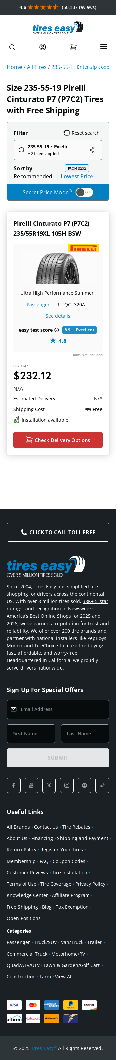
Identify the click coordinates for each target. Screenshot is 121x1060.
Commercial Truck (27, 954)
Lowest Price (77, 176)
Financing (42, 838)
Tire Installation (69, 872)
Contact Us (46, 827)
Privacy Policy (90, 884)
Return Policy (21, 849)
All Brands (18, 827)
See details (58, 316)
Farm (45, 976)
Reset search (81, 133)
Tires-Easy (44, 1048)
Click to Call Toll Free (62, 532)
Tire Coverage (55, 884)
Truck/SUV (45, 942)
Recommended (33, 176)
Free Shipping (22, 907)
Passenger (38, 304)
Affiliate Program (71, 895)
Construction (21, 976)
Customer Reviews (27, 872)
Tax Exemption (72, 907)
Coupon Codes (69, 861)
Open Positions (24, 918)
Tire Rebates (76, 827)
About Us (17, 838)
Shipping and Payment (82, 838)
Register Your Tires (61, 849)
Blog (47, 907)
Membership (21, 861)
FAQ (44, 861)
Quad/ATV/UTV (23, 965)
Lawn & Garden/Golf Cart (72, 965)
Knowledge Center (27, 895)
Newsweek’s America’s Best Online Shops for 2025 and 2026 (54, 616)
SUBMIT (58, 758)
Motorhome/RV (68, 954)
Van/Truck (72, 942)
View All (64, 976)
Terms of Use (21, 884)
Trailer (94, 942)
